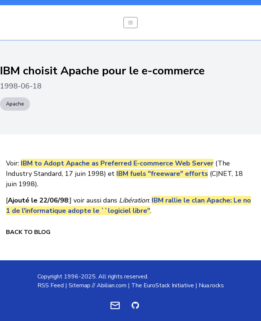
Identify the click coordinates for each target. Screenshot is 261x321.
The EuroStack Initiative (162, 285)
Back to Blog (28, 232)
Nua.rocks (211, 285)
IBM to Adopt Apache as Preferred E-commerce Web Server (117, 163)
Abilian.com (111, 285)
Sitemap (79, 285)
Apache (15, 103)
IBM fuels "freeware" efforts (162, 173)
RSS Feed (50, 285)
